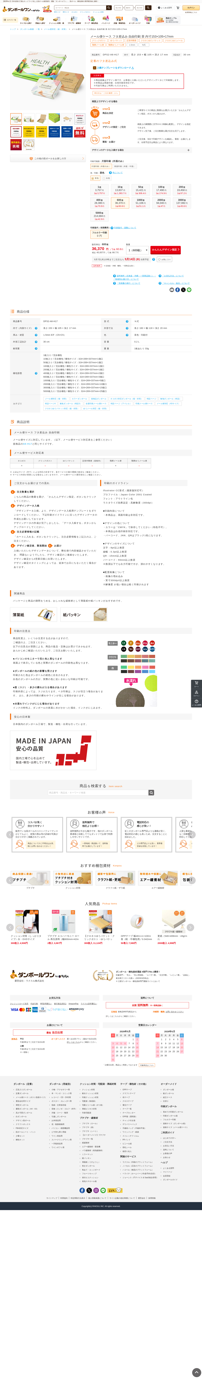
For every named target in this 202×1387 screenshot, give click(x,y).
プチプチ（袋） (88, 1127)
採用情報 (152, 1198)
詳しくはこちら (112, 1016)
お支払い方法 (168, 1146)
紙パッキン (86, 1158)
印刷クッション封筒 (90, 1097)
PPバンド (126, 1140)
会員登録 (166, 1176)
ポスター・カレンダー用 (62, 1101)
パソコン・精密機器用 (61, 1128)
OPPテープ (127, 1089)
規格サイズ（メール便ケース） (176, 1127)
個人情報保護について (97, 1198)
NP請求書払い (46, 1003)
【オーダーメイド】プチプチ (94, 1135)
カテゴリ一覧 (10, 20)
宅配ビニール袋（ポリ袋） (93, 1105)
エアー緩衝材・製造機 (91, 1146)
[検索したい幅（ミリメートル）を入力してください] (129, 7)
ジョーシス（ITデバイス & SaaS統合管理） (140, 1177)
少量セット (20, 1136)
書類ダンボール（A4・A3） (27, 1109)
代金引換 (34, 1003)
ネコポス (74, 12)
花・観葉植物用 (58, 1124)
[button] (196, 702)
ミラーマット (87, 1154)
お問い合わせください (175, 1011)
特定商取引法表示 (78, 1198)
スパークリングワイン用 (62, 1140)
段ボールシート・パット (26, 1132)
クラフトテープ (129, 1093)
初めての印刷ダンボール (173, 1112)
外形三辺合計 (25, 342)
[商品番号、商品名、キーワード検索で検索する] (109, 7)
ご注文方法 (167, 1142)
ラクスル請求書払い (89, 1003)
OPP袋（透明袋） (130, 1116)
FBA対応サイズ (22, 1128)
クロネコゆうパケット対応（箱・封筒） (62, 409)
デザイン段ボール (23, 1120)
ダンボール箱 (168, 1089)
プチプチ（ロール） (90, 1123)
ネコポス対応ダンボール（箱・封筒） (126, 399)
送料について (168, 1149)
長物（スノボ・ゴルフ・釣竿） (64, 1109)
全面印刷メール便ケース (96, 404)
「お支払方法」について (171, 276)
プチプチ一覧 (87, 1139)
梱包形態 (25, 373)
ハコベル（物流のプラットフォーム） (138, 1169)
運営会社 (141, 1198)
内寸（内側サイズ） (25, 328)
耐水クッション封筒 (90, 1093)
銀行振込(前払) (60, 1003)
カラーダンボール (79, 399)
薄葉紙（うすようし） (91, 1162)
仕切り (165, 1101)
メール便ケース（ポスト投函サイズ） (31, 1097)
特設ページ (151, 399)
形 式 (116, 321)
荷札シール (127, 1147)
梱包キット (20, 1140)
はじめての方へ (169, 1138)
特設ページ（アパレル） (121, 404)
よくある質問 (168, 1168)
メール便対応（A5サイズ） (168, 404)
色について (116, 172)
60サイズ (57, 12)
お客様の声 (167, 1153)
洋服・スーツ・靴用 (60, 1112)
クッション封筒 (98, 12)
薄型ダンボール (22, 1105)
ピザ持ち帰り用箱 (59, 1132)
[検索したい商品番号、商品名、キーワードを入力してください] (80, 7)
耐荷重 (25, 348)
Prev (10, 834)
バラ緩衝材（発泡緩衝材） (93, 1150)
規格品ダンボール (98, 399)
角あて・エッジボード (91, 1169)
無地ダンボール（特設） (170, 399)
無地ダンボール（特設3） (71, 404)
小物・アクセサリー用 (61, 1089)
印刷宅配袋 (86, 1112)
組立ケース (167, 1097)
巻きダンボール (88, 1166)
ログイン (191, 8)
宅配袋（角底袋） (89, 1101)
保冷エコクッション (90, 1177)
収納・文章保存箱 (59, 1105)
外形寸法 (116, 328)
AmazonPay (73, 1003)
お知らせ (166, 1157)
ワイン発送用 (57, 1136)
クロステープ (128, 1101)
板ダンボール (168, 1093)
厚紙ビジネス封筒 (89, 1109)
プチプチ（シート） (90, 1131)
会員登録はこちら (191, 12)
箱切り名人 (127, 1151)
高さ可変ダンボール (24, 1112)
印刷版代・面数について (123, 228)
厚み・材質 (25, 335)
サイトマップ (51, 1198)
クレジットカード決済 (19, 1003)
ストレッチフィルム (131, 1136)
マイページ (167, 1172)
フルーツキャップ (89, 1173)
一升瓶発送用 (57, 1143)
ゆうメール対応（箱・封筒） (95, 409)
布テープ (126, 1097)
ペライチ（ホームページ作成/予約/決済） (139, 1173)
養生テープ (127, 1105)
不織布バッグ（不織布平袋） (134, 1128)
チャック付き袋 (129, 1120)
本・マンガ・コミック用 (62, 1093)
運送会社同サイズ (23, 1101)
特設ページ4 (50, 404)
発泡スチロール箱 (89, 1181)
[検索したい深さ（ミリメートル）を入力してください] (139, 7)
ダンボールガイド (170, 1179)
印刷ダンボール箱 (170, 1115)
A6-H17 (27, 444)
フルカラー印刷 (169, 1119)
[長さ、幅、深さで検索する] (148, 7)
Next (192, 834)
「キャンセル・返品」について (174, 283)
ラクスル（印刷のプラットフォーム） (138, 1162)
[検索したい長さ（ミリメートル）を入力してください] (118, 7)
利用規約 (64, 1198)
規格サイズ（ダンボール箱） (175, 1123)
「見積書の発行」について (126, 283)
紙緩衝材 (85, 1143)
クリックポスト (85, 12)
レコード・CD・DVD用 (61, 1097)
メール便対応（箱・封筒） (56, 399)
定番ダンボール (22, 1093)
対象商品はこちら (147, 1065)
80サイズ (66, 12)
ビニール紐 (127, 1143)
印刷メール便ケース (144, 404)
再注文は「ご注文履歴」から (106, 93)
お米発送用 (56, 1120)
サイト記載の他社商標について (122, 1198)
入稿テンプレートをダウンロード (113, 68)
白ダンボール (21, 1116)
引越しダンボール (59, 1116)
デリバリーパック (130, 1124)
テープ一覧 (127, 1109)
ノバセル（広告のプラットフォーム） (138, 1166)
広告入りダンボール (24, 1089)
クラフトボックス (23, 1124)
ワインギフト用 (58, 1147)
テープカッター (129, 1112)
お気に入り (164, 259)
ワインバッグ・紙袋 (131, 1132)
